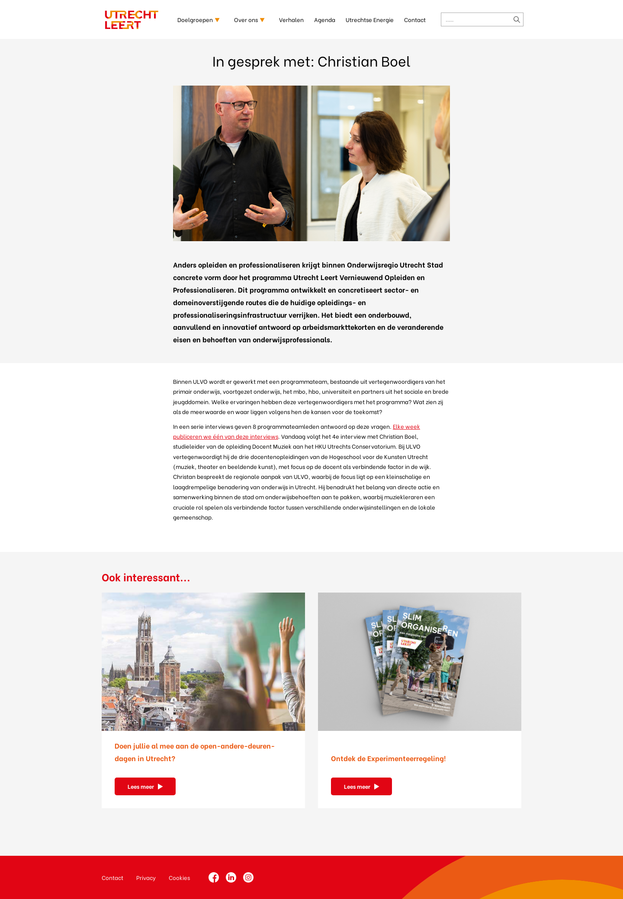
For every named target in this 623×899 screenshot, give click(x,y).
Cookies (179, 877)
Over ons (246, 19)
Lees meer (141, 786)
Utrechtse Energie (370, 19)
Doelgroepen (195, 19)
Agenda (324, 19)
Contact (415, 19)
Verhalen (291, 19)
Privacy (146, 877)
